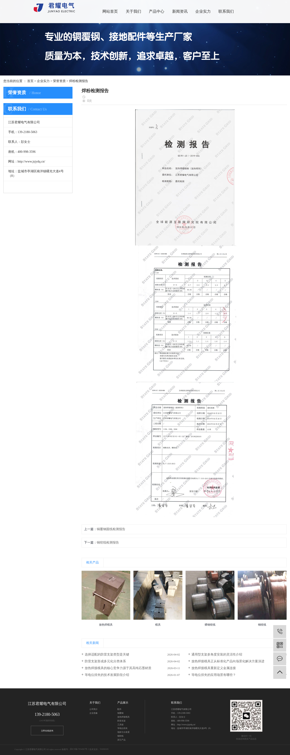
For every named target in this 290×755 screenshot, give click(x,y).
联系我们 (226, 11)
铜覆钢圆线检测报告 (111, 529)
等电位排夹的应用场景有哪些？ (213, 675)
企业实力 (43, 81)
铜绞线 (120, 736)
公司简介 (93, 709)
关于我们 (133, 11)
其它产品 (121, 740)
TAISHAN (104, 749)
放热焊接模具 (123, 717)
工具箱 (120, 724)
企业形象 (93, 713)
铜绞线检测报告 (108, 542)
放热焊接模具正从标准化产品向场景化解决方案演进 (227, 661)
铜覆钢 (120, 713)
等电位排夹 (122, 728)
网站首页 (110, 11)
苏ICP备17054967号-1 (79, 749)
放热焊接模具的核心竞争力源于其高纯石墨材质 (118, 668)
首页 (30, 81)
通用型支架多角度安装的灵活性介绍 (216, 654)
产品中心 (156, 11)
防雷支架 (121, 721)
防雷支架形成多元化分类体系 (105, 661)
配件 (119, 709)
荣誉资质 (59, 81)
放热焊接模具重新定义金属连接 (213, 668)
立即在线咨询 (47, 731)
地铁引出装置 (123, 732)
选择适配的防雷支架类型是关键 (107, 654)
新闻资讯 (180, 11)
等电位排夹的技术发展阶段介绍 (107, 675)
